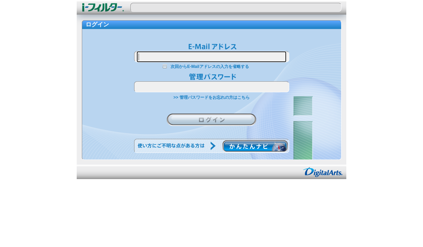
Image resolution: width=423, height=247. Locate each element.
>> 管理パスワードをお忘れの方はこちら (211, 97)
